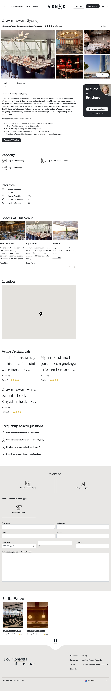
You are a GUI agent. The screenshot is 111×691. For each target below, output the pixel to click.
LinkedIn (73, 669)
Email (28, 535)
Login (105, 6)
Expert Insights (32, 6)
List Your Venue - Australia (92, 660)
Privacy (84, 655)
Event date (19, 544)
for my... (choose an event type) (14, 499)
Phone (82, 535)
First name (28, 525)
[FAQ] (23, 433)
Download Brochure (97, 109)
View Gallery (102, 75)
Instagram (74, 660)
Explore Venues (15, 6)
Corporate (21, 83)
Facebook (74, 655)
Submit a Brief (92, 6)
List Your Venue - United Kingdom (95, 664)
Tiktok (72, 664)
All (5, 83)
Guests (92, 544)
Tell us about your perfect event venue (55, 566)
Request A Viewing (11, 140)
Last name (82, 525)
